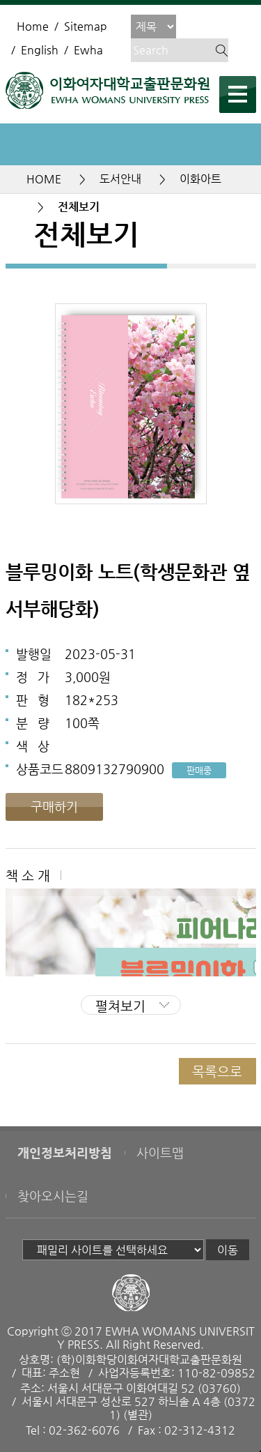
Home (33, 26)
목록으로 (217, 1071)
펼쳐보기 (120, 1005)
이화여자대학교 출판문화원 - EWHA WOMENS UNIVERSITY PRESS (107, 90)
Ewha (88, 49)
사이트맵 (160, 1153)
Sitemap (85, 26)
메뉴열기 (237, 94)
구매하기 (54, 806)
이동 (227, 1250)
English (39, 49)
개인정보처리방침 (64, 1153)
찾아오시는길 (52, 1196)
